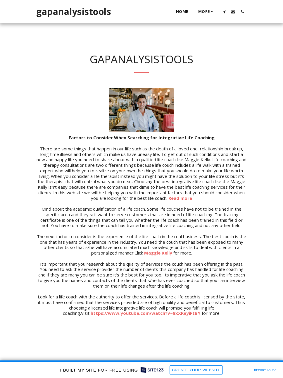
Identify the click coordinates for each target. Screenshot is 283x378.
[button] (224, 12)
